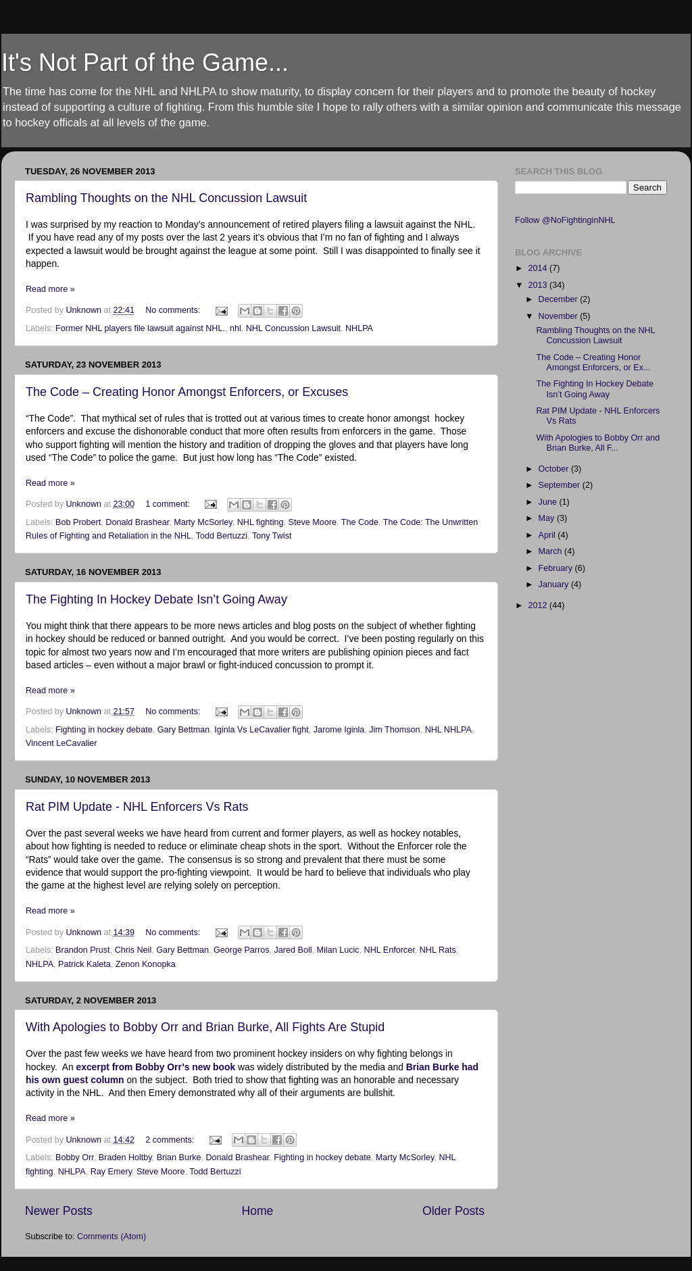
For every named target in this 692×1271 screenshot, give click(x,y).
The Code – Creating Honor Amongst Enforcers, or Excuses (187, 392)
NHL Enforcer (389, 950)
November (559, 316)
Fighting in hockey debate (104, 729)
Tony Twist (272, 536)
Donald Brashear (137, 522)
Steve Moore (313, 522)
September (561, 485)
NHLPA (359, 328)
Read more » (50, 289)
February (557, 568)
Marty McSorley (203, 522)
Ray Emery (111, 1171)
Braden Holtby (125, 1157)
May (548, 518)
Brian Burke (179, 1157)
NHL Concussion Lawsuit (293, 328)
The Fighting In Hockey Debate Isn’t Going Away (156, 599)
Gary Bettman (183, 729)
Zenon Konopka (146, 964)
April (548, 535)
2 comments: (171, 1140)
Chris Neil (133, 950)
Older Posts (453, 1211)
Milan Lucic (338, 950)
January (555, 584)
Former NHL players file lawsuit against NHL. (140, 328)
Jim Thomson (394, 729)
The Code (359, 522)
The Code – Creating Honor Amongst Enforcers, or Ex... (593, 362)
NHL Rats (438, 950)
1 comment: (168, 504)
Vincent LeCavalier (61, 743)
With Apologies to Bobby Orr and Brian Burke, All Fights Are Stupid (205, 1027)
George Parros (242, 950)
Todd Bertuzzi (221, 536)
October (555, 469)
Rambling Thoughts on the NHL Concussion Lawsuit (166, 198)
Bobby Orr (74, 1157)
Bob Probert (78, 522)
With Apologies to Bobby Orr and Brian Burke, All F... (598, 443)
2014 (538, 268)
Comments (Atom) (111, 1236)
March (552, 551)
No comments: (174, 310)
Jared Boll (293, 950)
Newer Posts (59, 1211)
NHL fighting (260, 522)
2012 (538, 605)
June (549, 502)
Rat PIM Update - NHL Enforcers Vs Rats (137, 807)
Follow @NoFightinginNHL (565, 220)
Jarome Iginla (339, 729)
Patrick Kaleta (84, 964)
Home (257, 1211)
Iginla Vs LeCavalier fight (261, 729)
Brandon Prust (82, 950)
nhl (235, 328)
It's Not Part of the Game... (145, 62)
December (559, 299)
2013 (538, 285)
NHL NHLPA (448, 729)
